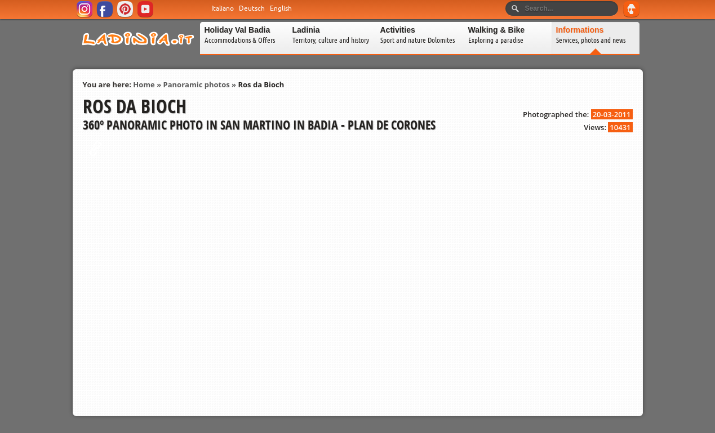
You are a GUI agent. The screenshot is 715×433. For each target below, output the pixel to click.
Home (143, 84)
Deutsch (252, 8)
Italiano (222, 8)
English (281, 8)
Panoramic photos (196, 84)
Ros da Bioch (261, 84)
